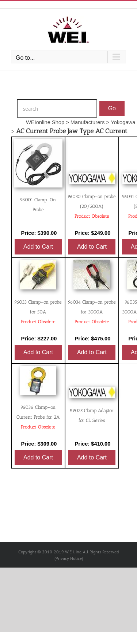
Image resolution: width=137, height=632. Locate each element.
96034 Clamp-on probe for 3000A (92, 311)
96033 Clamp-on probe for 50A (38, 311)
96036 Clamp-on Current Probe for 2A (38, 417)
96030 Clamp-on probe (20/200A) (92, 206)
